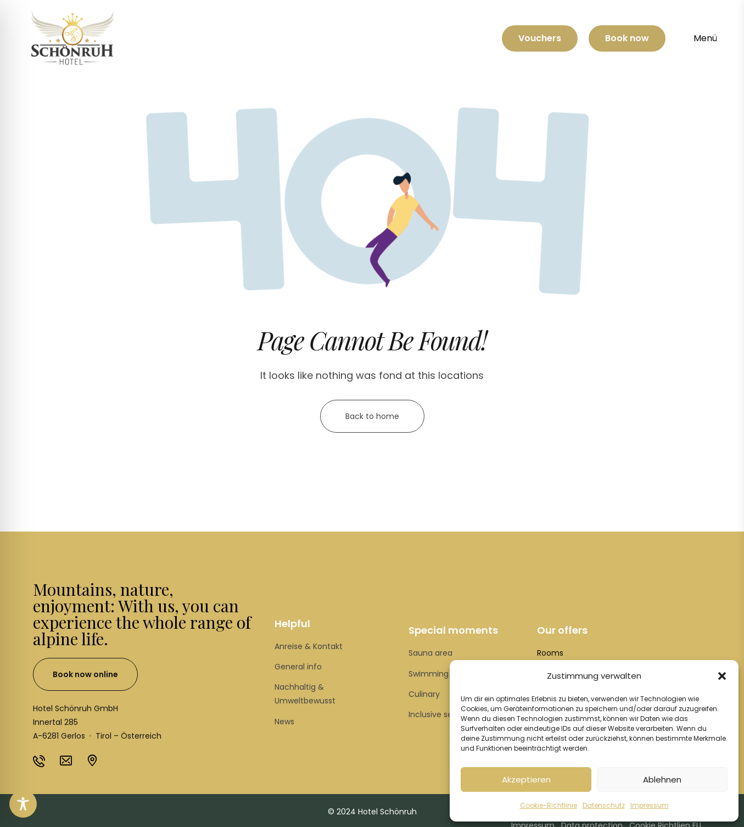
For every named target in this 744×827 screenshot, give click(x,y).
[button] (722, 675)
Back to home (372, 416)
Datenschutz (604, 805)
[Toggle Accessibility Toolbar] (23, 804)
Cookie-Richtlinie (548, 805)
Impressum (649, 805)
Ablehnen (662, 779)
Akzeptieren (526, 779)
